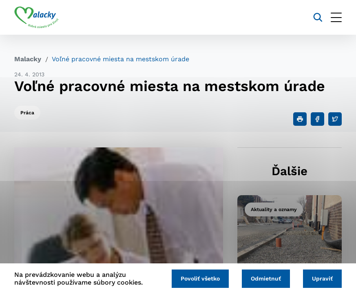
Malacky (27, 59)
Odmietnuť (266, 278)
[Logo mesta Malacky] (36, 18)
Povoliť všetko (200, 278)
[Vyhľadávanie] (318, 17)
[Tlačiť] (300, 119)
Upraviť (322, 278)
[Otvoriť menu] (336, 17)
